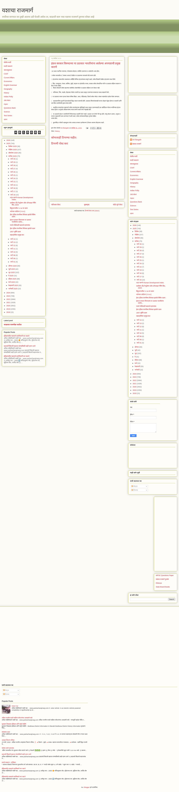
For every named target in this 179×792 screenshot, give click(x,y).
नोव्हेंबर (137, 235)
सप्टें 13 (13, 242)
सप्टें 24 (13, 178)
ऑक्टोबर (137, 238)
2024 (8, 293)
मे (135, 357)
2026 (8, 140)
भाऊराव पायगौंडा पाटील (12, 324)
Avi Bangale (136, 140)
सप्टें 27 (13, 169)
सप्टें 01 (13, 262)
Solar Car (15, 706)
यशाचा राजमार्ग (17, 10)
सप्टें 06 (13, 258)
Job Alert (7, 100)
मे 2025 (11, 276)
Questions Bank (10, 108)
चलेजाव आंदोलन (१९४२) (17, 211)
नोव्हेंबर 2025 (12, 150)
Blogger (87, 787)
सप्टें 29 (13, 162)
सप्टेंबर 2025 (12, 156)
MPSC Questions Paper (165, 575)
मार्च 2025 (11, 282)
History (57, 131)
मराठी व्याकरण (8, 66)
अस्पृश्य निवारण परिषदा (8, 740)
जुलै (136, 350)
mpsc (6, 104)
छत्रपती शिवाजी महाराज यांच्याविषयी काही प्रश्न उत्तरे (19, 346)
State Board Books (163, 587)
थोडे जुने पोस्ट (117, 205)
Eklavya (159, 583)
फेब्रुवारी (137, 366)
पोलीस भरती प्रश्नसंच (8, 748)
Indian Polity (8, 97)
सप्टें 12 (13, 245)
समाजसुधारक (8, 70)
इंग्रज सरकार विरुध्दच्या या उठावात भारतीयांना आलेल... (20, 221)
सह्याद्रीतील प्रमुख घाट (17, 235)
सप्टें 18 (13, 188)
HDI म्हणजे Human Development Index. (150, 283)
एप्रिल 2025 (12, 279)
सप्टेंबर (137, 241)
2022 (8, 299)
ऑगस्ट (137, 347)
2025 (8, 143)
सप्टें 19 (13, 185)
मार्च (136, 363)
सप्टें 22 (13, 182)
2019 (8, 309)
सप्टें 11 (13, 249)
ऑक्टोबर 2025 (13, 153)
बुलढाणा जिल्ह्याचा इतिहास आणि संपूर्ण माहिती (14, 724)
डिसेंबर (137, 231)
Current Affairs (9, 78)
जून (136, 353)
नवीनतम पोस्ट (56, 205)
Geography (8, 89)
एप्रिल (137, 360)
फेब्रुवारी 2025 (13, 285)
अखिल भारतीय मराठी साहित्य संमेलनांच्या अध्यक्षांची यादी (17, 718)
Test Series (8, 116)
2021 (8, 302)
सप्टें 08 (13, 255)
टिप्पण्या (135, 490)
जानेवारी (137, 370)
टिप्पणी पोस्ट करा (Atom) (92, 211)
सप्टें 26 (13, 172)
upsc (5, 119)
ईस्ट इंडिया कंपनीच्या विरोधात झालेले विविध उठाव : (151, 298)
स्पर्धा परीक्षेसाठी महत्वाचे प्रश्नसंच (20, 225)
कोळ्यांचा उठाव (6, 732)
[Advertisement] (75, 36)
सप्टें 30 (13, 159)
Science (7, 112)
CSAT (6, 74)
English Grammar (10, 85)
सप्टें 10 (13, 252)
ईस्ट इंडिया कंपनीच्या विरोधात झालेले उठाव (22, 228)
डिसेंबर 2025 (12, 146)
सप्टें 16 (13, 195)
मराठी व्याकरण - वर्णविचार (9, 762)
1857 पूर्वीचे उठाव (15, 232)
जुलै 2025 (11, 269)
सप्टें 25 (13, 175)
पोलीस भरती (7, 62)
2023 (8, 296)
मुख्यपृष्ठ (86, 205)
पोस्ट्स (134, 486)
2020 (8, 306)
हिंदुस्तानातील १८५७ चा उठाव (19, 208)
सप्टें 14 (13, 239)
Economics (8, 81)
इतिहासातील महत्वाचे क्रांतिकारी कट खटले (16, 336)
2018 (8, 312)
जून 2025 (11, 272)
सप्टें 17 (13, 191)
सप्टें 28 (13, 165)
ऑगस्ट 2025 (12, 266)
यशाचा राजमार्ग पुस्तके (162, 579)
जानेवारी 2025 (13, 289)
